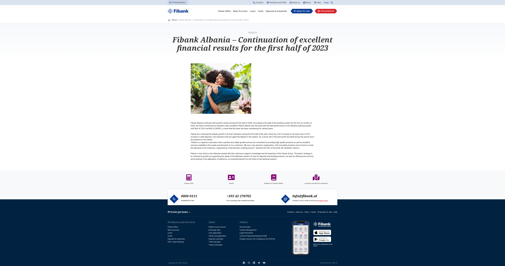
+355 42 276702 (239, 196)
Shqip (326, 2)
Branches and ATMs (276, 2)
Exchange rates (215, 230)
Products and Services (181, 222)
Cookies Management (248, 230)
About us (294, 2)
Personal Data (245, 227)
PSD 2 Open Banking (176, 242)
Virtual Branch (326, 11)
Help (317, 2)
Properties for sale (325, 212)
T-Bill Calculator (215, 242)
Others (244, 222)
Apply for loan (301, 11)
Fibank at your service (217, 227)
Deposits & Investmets (276, 11)
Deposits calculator (216, 239)
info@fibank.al (304, 196)
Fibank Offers (224, 11)
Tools (212, 222)
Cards (260, 11)
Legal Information (246, 233)
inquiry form (323, 200)
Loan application (215, 233)
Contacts (258, 2)
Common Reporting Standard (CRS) (253, 236)
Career (313, 212)
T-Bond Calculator (216, 245)
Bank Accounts (240, 11)
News (307, 2)
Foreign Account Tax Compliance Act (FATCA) (257, 239)
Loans (253, 11)
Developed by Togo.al (328, 263)
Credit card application (217, 236)
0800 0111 (189, 196)
